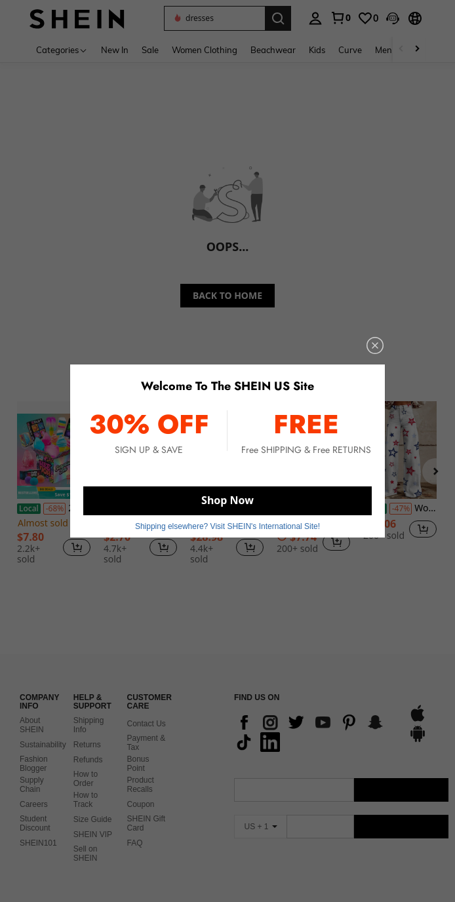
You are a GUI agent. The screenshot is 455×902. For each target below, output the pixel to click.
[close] (375, 345)
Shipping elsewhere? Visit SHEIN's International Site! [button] (227, 526)
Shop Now (227, 500)
